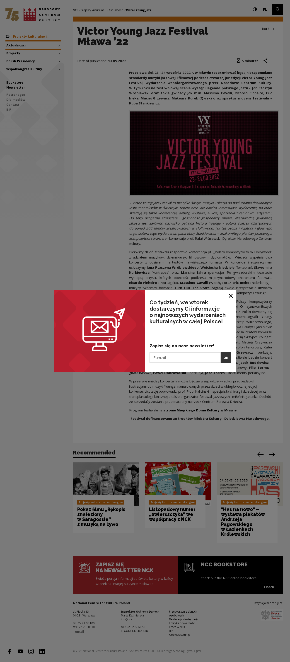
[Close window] (231, 295)
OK (225, 357)
